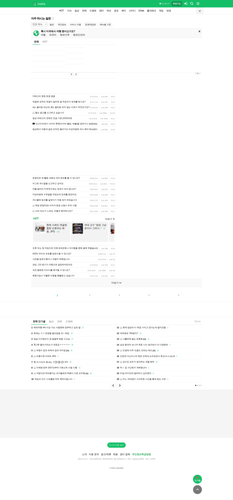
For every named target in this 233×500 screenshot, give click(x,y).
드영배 (92, 10)
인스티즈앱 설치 (116, 445)
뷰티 (123, 10)
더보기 (109, 219)
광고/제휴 (106, 454)
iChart (141, 10)
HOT (61, 10)
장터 (101, 10)
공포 (116, 10)
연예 (84, 10)
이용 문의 (94, 454)
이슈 (69, 10)
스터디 (132, 10)
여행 (43, 35)
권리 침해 (125, 454)
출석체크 (151, 10)
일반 (52, 24)
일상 (77, 10)
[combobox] (39, 24)
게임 (161, 10)
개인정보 (62, 24)
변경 (168, 10)
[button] (113, 385)
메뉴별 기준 (105, 24)
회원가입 (177, 4)
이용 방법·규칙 (164, 3)
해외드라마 (79, 35)
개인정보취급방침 (141, 454)
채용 (115, 454)
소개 (84, 454)
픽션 (109, 10)
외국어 (52, 35)
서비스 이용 (75, 24)
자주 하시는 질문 (41, 18)
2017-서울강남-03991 (135, 459)
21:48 (197, 321)
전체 (36, 41)
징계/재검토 (90, 24)
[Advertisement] (116, 413)
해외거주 (65, 35)
